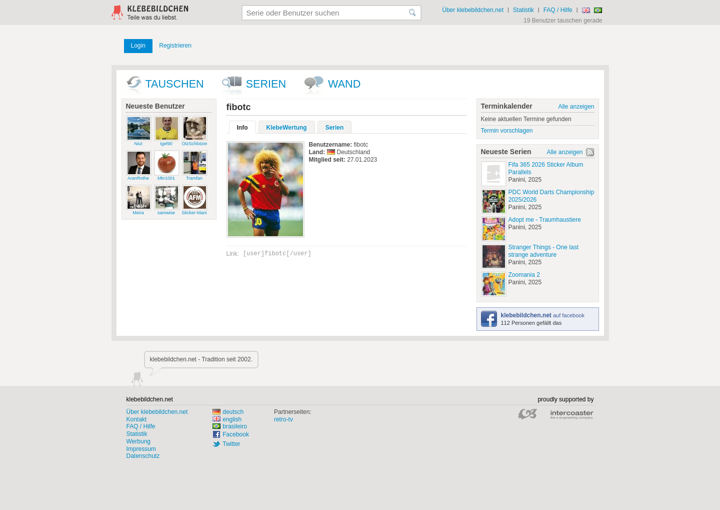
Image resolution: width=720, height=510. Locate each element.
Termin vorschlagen (507, 130)
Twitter (231, 443)
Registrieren (175, 45)
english (227, 419)
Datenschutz (143, 455)
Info (242, 127)
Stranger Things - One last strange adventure (543, 251)
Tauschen (175, 84)
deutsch (228, 411)
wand (344, 84)
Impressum (141, 448)
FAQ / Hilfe (558, 10)
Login (138, 45)
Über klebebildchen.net (473, 10)
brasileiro (229, 426)
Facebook (235, 434)
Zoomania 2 (524, 274)
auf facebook (542, 315)
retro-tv (283, 419)
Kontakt (136, 419)
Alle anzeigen (576, 106)
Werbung (138, 441)
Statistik (523, 10)
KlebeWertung (286, 127)
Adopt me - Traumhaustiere (544, 219)
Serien (266, 84)
